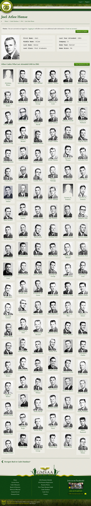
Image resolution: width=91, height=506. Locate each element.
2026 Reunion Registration (45, 482)
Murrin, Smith (8, 336)
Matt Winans (33, 503)
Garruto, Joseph (23, 198)
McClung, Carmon (8, 317)
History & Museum (15, 489)
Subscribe (85, 493)
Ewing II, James (38, 162)
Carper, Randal (53, 123)
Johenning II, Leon (83, 275)
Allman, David (68, 83)
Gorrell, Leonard (38, 218)
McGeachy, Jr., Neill (23, 332)
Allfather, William (53, 83)
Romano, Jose (23, 389)
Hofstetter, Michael (68, 257)
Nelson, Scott (53, 351)
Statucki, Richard (83, 411)
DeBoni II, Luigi (8, 143)
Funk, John (8, 181)
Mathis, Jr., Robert (83, 315)
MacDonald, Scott (53, 314)
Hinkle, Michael (53, 256)
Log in (81, 2)
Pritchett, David (23, 370)
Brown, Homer (23, 121)
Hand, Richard (8, 220)
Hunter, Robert (8, 258)
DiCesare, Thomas (68, 159)
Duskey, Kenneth (8, 162)
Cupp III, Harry (83, 141)
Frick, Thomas (82, 179)
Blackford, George (38, 103)
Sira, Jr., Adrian (23, 408)
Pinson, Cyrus (68, 353)
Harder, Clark (23, 237)
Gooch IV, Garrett (23, 217)
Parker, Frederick (38, 353)
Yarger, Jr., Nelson (83, 452)
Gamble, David (38, 181)
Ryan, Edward (53, 389)
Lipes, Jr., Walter (38, 314)
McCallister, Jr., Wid (68, 315)
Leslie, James (8, 297)
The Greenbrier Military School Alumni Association (27, 502)
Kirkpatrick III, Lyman (38, 294)
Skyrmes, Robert (53, 408)
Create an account (70, 29)
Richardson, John (68, 372)
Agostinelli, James (23, 83)
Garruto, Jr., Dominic (68, 198)
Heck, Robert (38, 256)
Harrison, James (83, 237)
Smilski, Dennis (68, 410)
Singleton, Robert (8, 395)
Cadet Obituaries (15, 485)
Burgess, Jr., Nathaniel (82, 121)
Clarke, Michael (8, 124)
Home (6, 21)
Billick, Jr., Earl (23, 102)
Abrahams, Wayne (8, 84)
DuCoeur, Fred (83, 160)
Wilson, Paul (68, 447)
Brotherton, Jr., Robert (8, 105)
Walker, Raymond (83, 431)
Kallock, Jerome (68, 276)
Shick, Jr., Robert (68, 391)
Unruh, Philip (38, 430)
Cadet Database (14, 21)
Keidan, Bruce (23, 293)
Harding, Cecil (53, 237)
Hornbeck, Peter (83, 256)
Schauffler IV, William (38, 392)
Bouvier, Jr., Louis (53, 103)
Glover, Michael (53, 199)
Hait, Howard (53, 218)
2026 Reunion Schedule (45, 480)
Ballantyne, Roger (82, 83)
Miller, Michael (68, 335)
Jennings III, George (53, 275)
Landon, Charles (83, 295)
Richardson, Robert (8, 375)
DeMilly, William (38, 143)
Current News (15, 482)
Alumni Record (15, 492)
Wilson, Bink (23, 447)
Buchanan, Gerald (68, 121)
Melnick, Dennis (53, 333)
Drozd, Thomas (53, 160)
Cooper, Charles (53, 141)
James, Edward (38, 274)
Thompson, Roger (23, 427)
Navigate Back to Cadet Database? (15, 462)
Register (87, 2)
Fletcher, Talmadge (53, 180)
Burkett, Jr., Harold (38, 123)
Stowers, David (8, 415)
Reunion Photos (45, 485)
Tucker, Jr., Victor (53, 427)
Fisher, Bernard (23, 179)
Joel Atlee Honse (29, 21)
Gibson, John (38, 199)
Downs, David (23, 160)
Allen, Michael (38, 83)
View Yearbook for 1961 (81, 64)
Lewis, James (23, 312)
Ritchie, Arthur (83, 374)
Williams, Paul (8, 434)
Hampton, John (83, 218)
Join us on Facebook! (75, 480)
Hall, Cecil (68, 218)
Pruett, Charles (53, 370)
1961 (22, 21)
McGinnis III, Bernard (38, 334)
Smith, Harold (38, 411)
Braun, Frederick (83, 102)
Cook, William (67, 139)
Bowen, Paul (68, 102)
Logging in (31, 29)
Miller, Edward (82, 335)
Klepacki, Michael (53, 295)
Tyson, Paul (67, 428)
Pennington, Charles (83, 354)
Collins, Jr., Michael (23, 140)
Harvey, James (8, 239)
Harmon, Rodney (68, 237)
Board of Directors (15, 487)
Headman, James (23, 256)
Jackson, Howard (23, 274)
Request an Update (82, 31)
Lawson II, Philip (68, 295)
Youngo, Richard (8, 453)
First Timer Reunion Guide (45, 487)
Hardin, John (38, 237)
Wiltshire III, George (38, 450)
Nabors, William (23, 351)
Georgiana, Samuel (8, 200)
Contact (45, 494)
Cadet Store (45, 492)
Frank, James (68, 179)
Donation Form (15, 494)
